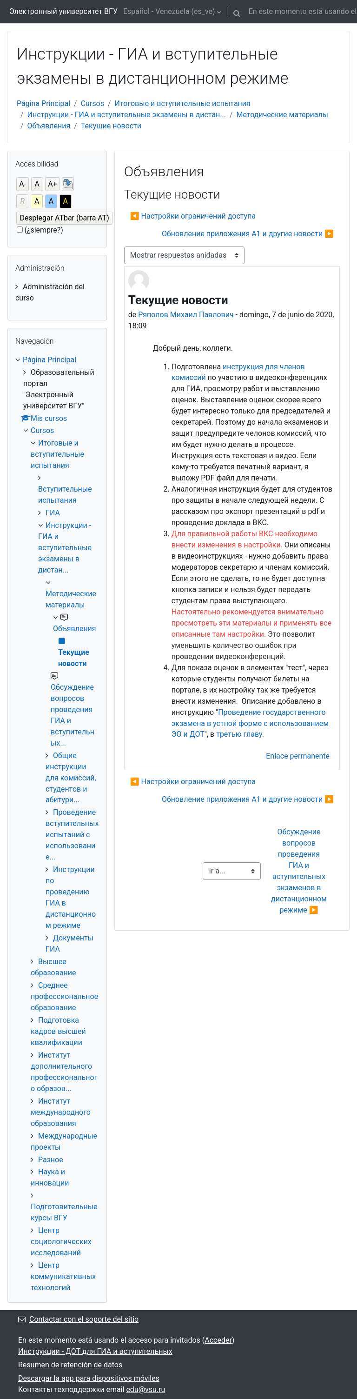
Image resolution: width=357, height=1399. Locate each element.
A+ (52, 184)
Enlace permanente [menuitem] (298, 756)
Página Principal (43, 103)
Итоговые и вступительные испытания (183, 103)
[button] (237, 11)
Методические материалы (283, 114)
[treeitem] (57, 292)
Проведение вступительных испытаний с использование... (72, 834)
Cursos (92, 103)
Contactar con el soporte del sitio (78, 1319)
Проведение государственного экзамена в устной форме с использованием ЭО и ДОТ (250, 723)
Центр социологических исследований (61, 1241)
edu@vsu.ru (145, 1389)
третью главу (239, 734)
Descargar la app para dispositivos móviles (88, 1378)
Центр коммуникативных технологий (63, 1276)
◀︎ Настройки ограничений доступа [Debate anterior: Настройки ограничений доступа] (193, 216)
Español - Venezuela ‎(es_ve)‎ (169, 11)
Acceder (218, 1340)
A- (22, 184)
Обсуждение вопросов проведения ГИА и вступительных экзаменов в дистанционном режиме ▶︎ (300, 870)
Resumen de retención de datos (70, 1364)
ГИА (53, 512)
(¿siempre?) (43, 230)
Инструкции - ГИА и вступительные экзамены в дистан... (126, 114)
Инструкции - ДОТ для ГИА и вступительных (95, 1351)
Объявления (49, 125)
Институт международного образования (61, 1112)
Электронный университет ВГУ (63, 11)
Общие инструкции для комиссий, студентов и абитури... (71, 778)
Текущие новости (111, 125)
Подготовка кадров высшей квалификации (58, 1031)
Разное (50, 1159)
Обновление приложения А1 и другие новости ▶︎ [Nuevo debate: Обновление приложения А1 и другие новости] (248, 233)
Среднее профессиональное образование (64, 996)
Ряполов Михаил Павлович (185, 314)
